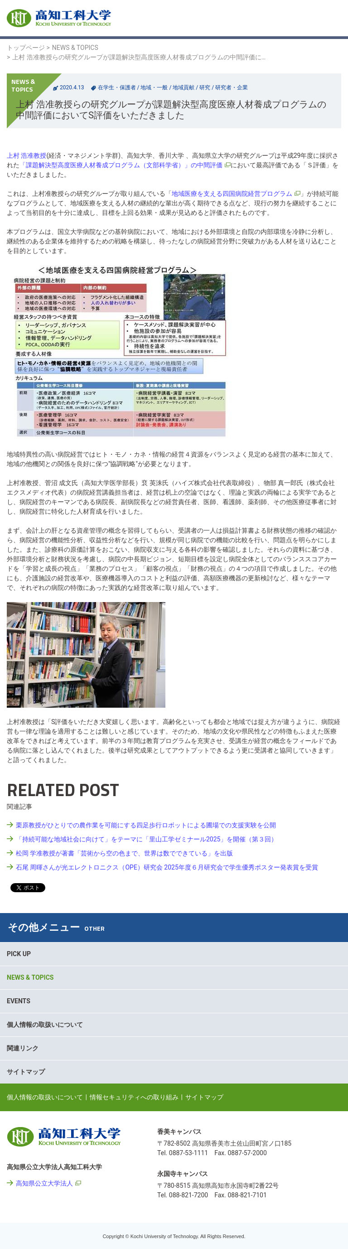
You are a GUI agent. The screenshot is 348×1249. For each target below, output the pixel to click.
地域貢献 (183, 87)
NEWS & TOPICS (75, 47)
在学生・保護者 (117, 87)
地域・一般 (154, 87)
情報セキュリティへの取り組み (134, 1097)
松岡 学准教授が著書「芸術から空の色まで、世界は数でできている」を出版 (124, 853)
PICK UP (19, 953)
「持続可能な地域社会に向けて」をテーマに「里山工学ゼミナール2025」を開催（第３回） (146, 839)
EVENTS (18, 1001)
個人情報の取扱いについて (45, 1024)
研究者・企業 (231, 87)
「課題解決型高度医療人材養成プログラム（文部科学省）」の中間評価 (120, 165)
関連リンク (23, 1048)
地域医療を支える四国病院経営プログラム (232, 193)
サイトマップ (26, 1071)
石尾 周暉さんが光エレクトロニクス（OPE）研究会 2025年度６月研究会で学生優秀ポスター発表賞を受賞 (167, 867)
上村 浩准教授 (26, 155)
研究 (204, 87)
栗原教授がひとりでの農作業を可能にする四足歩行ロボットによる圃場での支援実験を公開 (146, 825)
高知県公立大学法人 (44, 1183)
